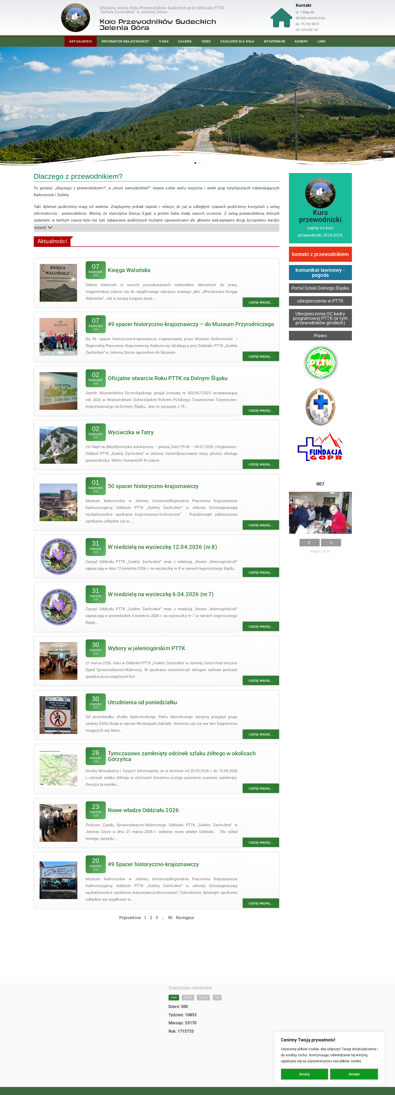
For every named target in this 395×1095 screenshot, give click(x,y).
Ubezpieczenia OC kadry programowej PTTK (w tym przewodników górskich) (320, 318)
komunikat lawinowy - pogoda (320, 272)
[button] (6, 107)
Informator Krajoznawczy (125, 41)
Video (206, 41)
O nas (164, 41)
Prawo (320, 335)
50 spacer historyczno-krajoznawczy (153, 486)
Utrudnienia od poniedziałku (142, 702)
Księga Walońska (129, 270)
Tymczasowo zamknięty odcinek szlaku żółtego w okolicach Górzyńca (182, 756)
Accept (354, 1074)
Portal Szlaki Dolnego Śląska (320, 288)
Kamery (301, 41)
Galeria (185, 41)
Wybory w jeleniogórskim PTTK (146, 648)
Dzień (174, 992)
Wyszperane (274, 41)
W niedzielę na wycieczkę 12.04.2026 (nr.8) (162, 547)
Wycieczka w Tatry (131, 432)
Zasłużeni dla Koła (237, 41)
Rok (217, 992)
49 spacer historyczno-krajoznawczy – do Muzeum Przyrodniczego (191, 324)
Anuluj (304, 1074)
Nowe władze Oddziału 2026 (143, 810)
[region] (329, 1058)
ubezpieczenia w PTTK (320, 300)
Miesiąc (203, 992)
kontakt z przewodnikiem (320, 254)
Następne (185, 917)
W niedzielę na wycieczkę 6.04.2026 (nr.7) (161, 594)
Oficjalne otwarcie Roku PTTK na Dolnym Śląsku (167, 378)
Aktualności (80, 41)
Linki (321, 41)
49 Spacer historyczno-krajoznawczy (153, 864)
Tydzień (188, 992)
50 (170, 917)
